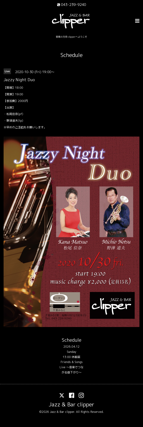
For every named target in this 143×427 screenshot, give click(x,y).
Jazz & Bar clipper (71, 404)
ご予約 (19, 127)
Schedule (71, 55)
